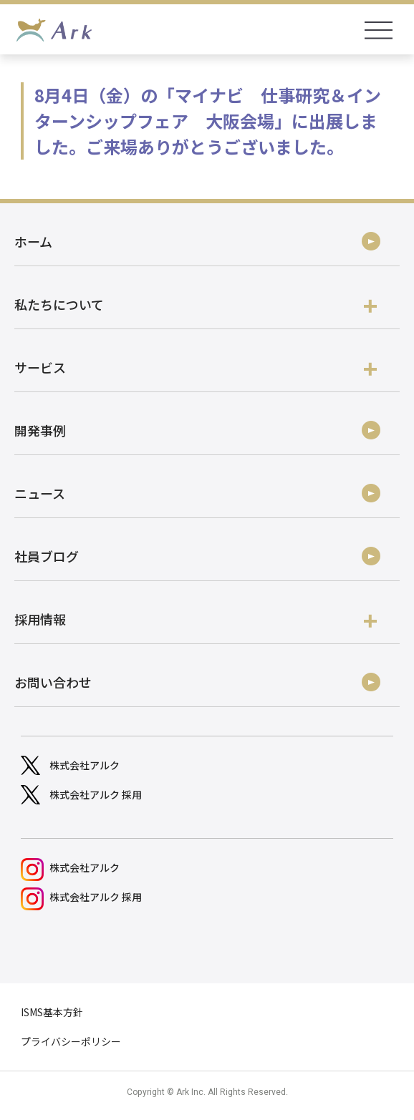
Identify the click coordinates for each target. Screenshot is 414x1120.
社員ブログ (46, 556)
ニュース (39, 493)
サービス (195, 367)
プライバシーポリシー (71, 1041)
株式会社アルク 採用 (95, 794)
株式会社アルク (84, 765)
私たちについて (195, 304)
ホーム (33, 241)
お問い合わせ (53, 682)
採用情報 (195, 619)
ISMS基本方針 (52, 1012)
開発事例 (40, 430)
